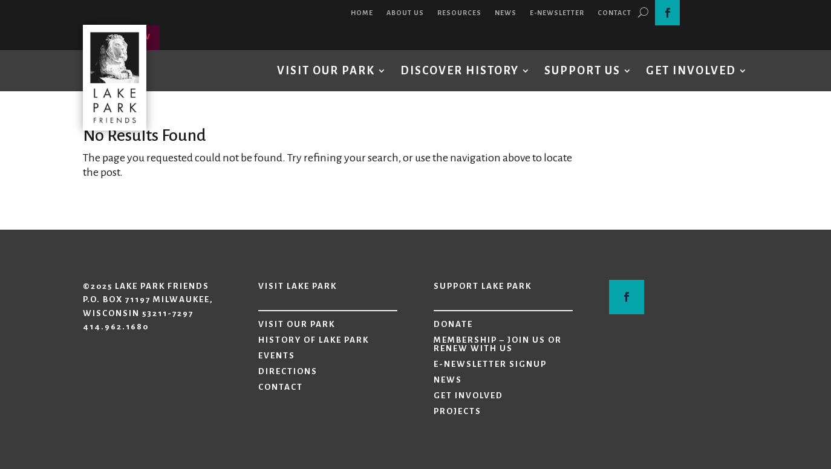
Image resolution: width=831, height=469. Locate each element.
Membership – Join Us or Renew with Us (498, 344)
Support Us (582, 71)
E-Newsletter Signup (490, 364)
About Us (405, 12)
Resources (459, 12)
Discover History (459, 71)
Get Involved (691, 71)
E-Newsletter (557, 12)
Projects (457, 411)
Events (276, 356)
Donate (453, 324)
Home (362, 12)
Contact (614, 12)
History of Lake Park (313, 340)
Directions (288, 371)
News (506, 12)
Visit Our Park (326, 71)
